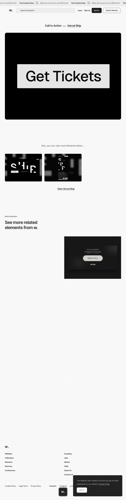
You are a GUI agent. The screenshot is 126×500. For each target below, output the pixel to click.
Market (67, 462)
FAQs (66, 466)
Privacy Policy (36, 486)
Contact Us (68, 475)
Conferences (10, 470)
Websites (8, 454)
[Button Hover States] (33, 257)
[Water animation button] (92, 395)
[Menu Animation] (92, 303)
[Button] (33, 303)
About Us (67, 470)
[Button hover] (33, 396)
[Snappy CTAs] (92, 350)
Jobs (66, 458)
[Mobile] (62, 167)
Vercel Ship (74, 25)
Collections (9, 458)
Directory (8, 466)
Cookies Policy (10, 486)
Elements (8, 462)
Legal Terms (23, 486)
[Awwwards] (11, 10)
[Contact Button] (92, 257)
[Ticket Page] (102, 167)
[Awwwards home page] (63, 492)
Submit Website (112, 10)
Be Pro (96, 10)
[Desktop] (23, 167)
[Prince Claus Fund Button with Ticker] (33, 350)
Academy (68, 454)
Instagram (63, 486)
